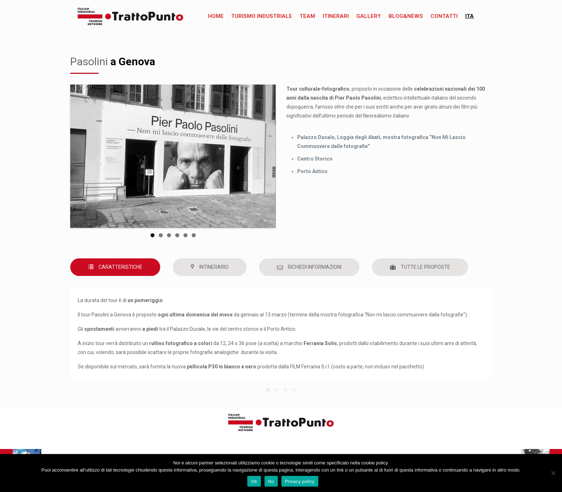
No (271, 481)
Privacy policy (300, 481)
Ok (254, 481)
